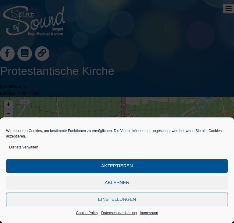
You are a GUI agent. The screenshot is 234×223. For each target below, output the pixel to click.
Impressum (149, 213)
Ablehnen (117, 182)
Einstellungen (117, 199)
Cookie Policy (87, 213)
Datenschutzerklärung (119, 213)
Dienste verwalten (23, 147)
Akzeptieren (117, 165)
